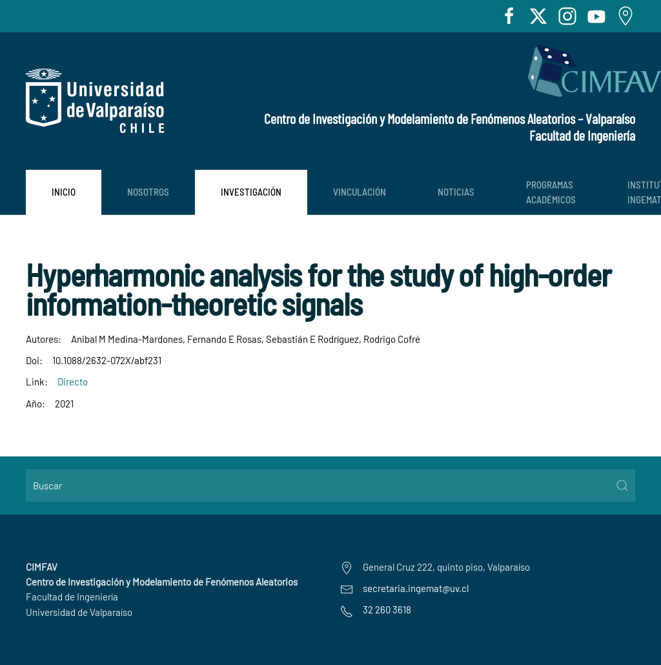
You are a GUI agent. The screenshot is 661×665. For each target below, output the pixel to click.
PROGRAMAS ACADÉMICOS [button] (551, 192)
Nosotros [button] (148, 192)
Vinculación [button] (359, 192)
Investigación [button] (251, 192)
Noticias (456, 192)
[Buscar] (330, 485)
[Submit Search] (622, 485)
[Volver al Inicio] (95, 100)
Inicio (64, 192)
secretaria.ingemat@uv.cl (416, 588)
